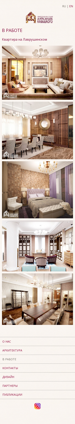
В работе (9, 359)
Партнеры (10, 386)
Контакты (10, 368)
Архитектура (12, 350)
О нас (6, 341)
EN (71, 6)
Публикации (12, 394)
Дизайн (8, 377)
